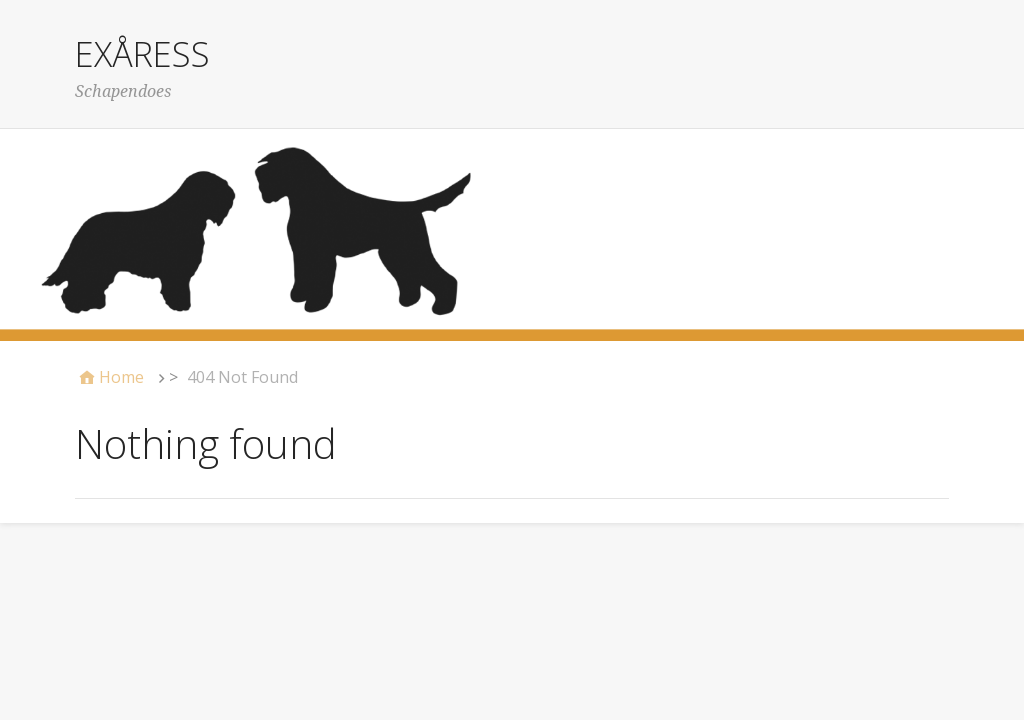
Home (121, 377)
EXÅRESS (142, 54)
